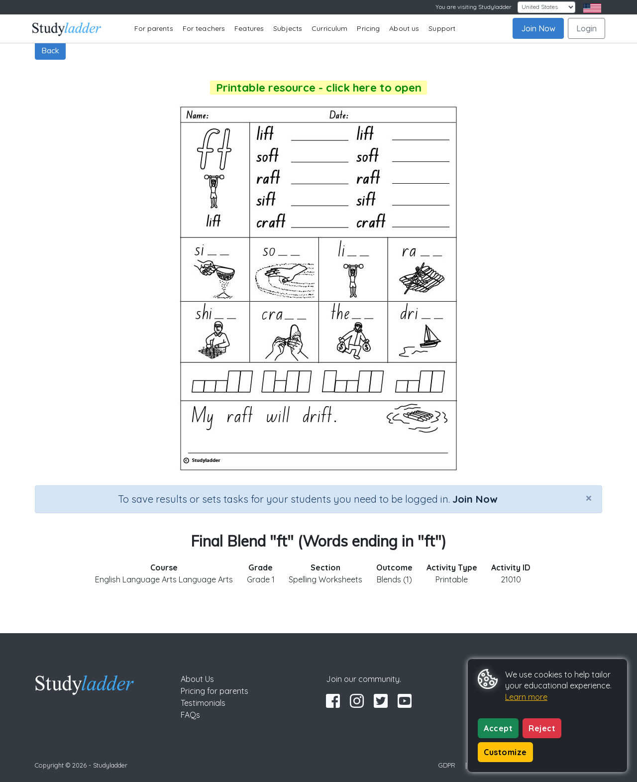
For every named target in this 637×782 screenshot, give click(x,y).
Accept (498, 728)
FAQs (190, 715)
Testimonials (203, 703)
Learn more (526, 697)
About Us (197, 679)
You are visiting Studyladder (473, 6)
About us (404, 28)
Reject (542, 728)
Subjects (287, 28)
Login (586, 28)
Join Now (538, 28)
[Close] (589, 498)
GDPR (446, 765)
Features (249, 28)
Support (441, 28)
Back (50, 50)
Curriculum (329, 28)
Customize (505, 752)
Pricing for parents (214, 691)
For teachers (204, 28)
